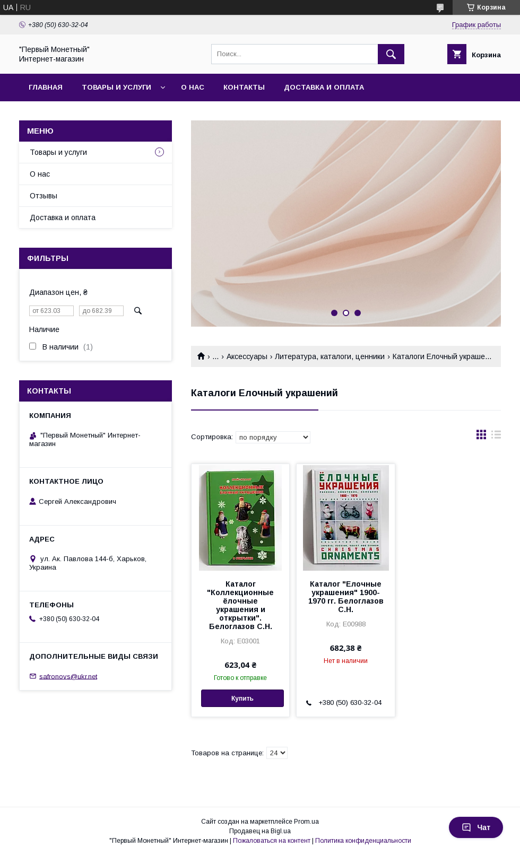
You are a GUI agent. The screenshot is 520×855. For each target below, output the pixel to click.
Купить (242, 698)
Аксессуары (247, 356)
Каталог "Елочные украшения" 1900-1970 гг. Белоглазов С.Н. (346, 597)
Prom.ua (306, 821)
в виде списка (496, 437)
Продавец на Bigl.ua (260, 831)
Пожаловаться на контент (271, 840)
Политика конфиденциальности (363, 840)
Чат (476, 827)
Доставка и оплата (324, 87)
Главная (46, 87)
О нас (192, 87)
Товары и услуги (116, 87)
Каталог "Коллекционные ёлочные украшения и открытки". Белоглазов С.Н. (240, 605)
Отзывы (43, 195)
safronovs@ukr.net (68, 676)
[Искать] (391, 54)
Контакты (244, 87)
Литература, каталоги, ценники (330, 356)
